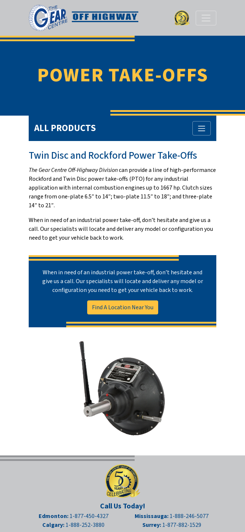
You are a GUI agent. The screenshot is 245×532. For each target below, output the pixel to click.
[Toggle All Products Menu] (201, 128)
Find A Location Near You (122, 307)
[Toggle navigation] (206, 18)
